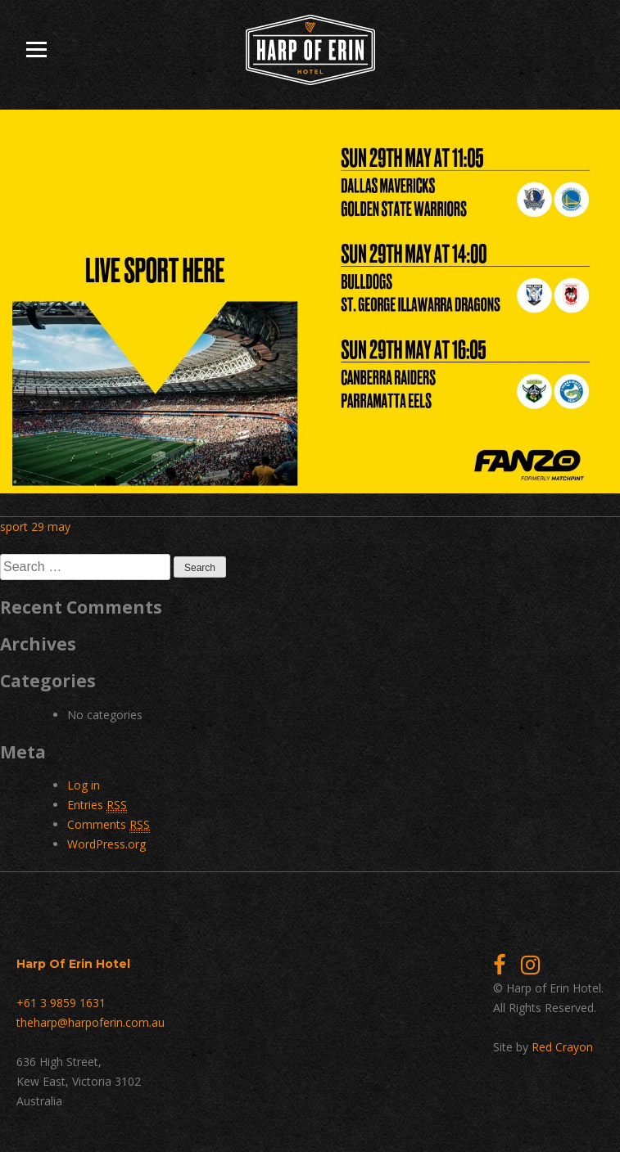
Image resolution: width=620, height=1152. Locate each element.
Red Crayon (562, 1047)
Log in (83, 785)
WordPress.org (106, 844)
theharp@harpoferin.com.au (90, 1022)
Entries (97, 805)
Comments (108, 825)
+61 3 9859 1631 (61, 1002)
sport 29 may (35, 526)
